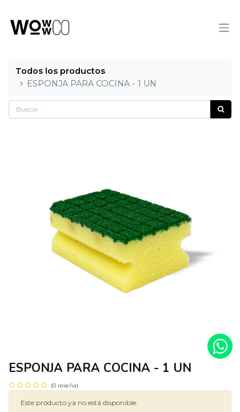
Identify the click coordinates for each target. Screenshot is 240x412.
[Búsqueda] (220, 109)
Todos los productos (60, 71)
